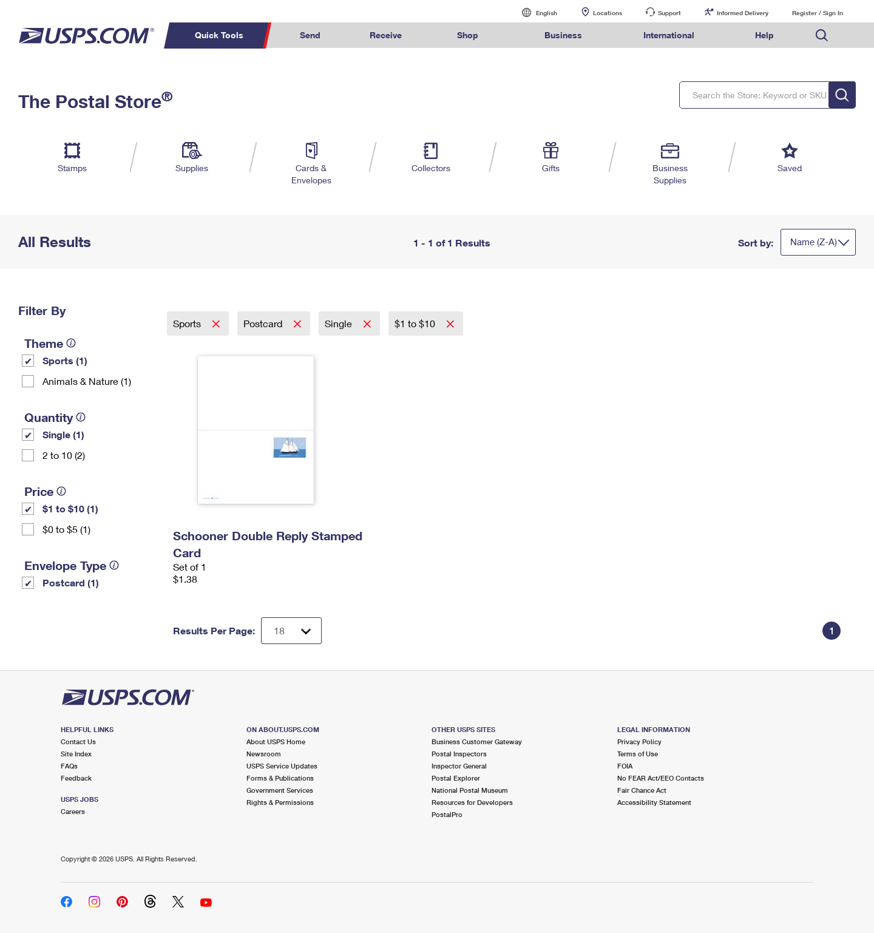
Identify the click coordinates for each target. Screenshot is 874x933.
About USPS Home (275, 741)
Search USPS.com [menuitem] (822, 35)
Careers (73, 811)
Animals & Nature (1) (86, 381)
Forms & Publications (280, 778)
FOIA (624, 766)
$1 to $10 (416, 323)
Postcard (264, 323)
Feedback (76, 778)
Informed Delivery (742, 12)
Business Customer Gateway (477, 741)
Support (669, 12)
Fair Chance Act (641, 790)
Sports (188, 323)
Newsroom (263, 754)
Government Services (279, 790)
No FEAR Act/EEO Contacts (660, 778)
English (534, 12)
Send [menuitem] (310, 35)
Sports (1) (64, 360)
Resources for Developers (472, 802)
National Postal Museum (470, 790)
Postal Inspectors (459, 754)
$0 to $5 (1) (66, 529)
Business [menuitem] (563, 35)
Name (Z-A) (813, 241)
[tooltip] (71, 343)
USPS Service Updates (281, 766)
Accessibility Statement (654, 802)
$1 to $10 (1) (70, 508)
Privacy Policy (639, 741)
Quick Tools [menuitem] (219, 35)
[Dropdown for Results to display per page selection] (291, 630)
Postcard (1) (70, 582)
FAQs (69, 766)
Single (339, 323)
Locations (607, 12)
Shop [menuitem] (467, 35)
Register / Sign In (817, 12)
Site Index (76, 754)
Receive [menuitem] (386, 35)
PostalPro (447, 814)
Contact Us (78, 741)
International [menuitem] (668, 35)
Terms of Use (637, 754)
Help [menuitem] (764, 35)
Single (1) (63, 434)
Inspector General (459, 766)
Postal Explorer (456, 778)
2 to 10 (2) (63, 455)
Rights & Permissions (280, 802)
